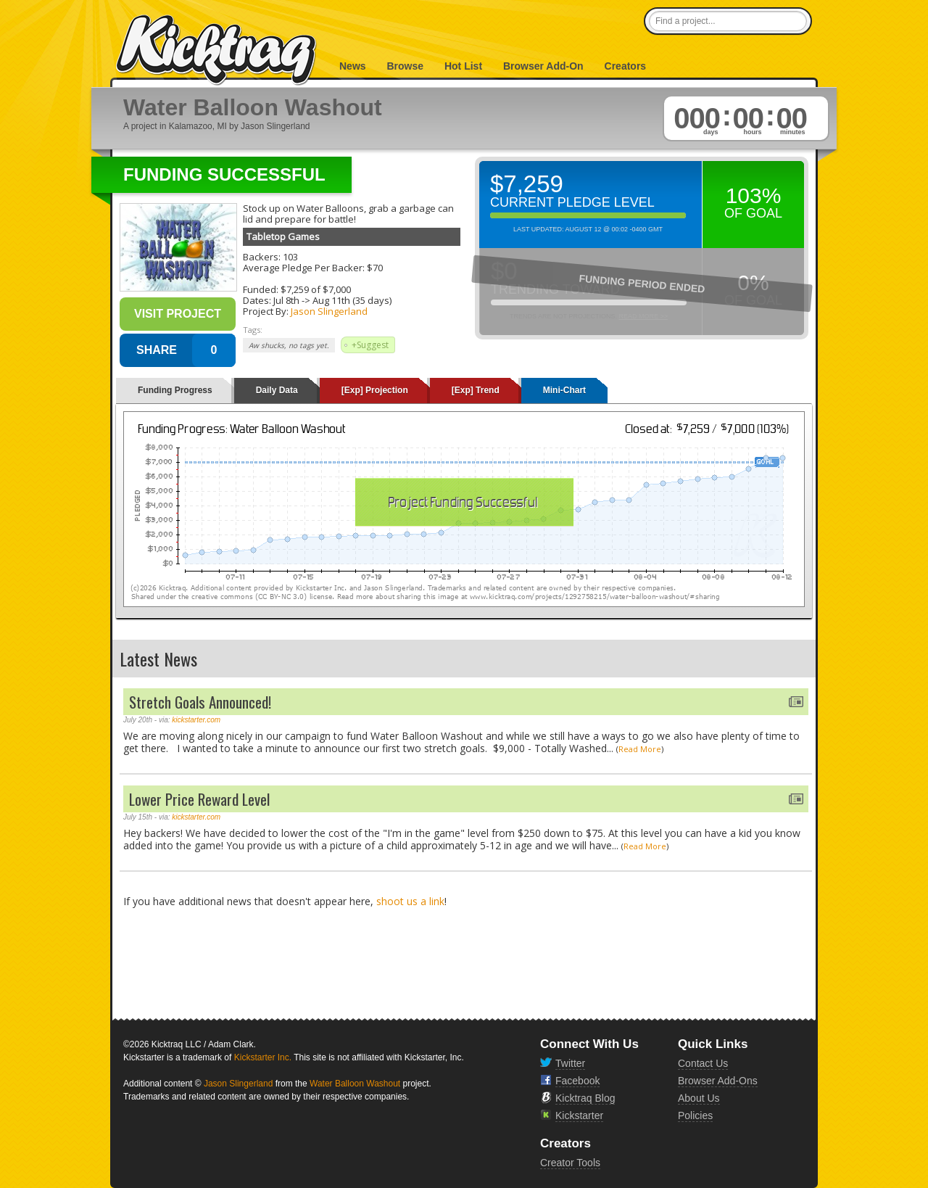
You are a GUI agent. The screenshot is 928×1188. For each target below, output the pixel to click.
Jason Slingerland (329, 311)
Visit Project (177, 314)
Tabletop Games (283, 236)
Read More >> (643, 316)
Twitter (570, 1063)
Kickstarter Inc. (262, 1057)
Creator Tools (570, 1162)
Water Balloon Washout (355, 1083)
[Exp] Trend (476, 390)
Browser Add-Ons (718, 1080)
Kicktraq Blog (585, 1098)
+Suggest (370, 345)
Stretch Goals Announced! (200, 701)
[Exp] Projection (374, 390)
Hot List (463, 66)
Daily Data (277, 390)
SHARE (156, 350)
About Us (699, 1098)
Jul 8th (286, 300)
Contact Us (703, 1063)
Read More (639, 748)
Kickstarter (579, 1115)
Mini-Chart (564, 390)
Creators (626, 66)
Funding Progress (175, 390)
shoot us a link (410, 901)
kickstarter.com (196, 720)
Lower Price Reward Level (199, 799)
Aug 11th (331, 300)
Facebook (577, 1080)
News (352, 66)
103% (754, 195)
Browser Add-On (543, 66)
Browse (404, 66)
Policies (695, 1115)
